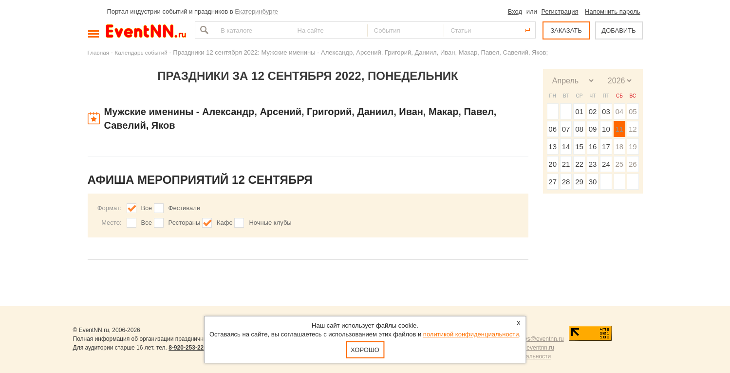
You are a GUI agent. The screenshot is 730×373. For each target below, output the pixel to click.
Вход (515, 11)
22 (579, 164)
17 (606, 146)
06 (552, 129)
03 (606, 111)
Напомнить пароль (612, 11)
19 (633, 146)
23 (593, 164)
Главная (98, 52)
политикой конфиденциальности (471, 334)
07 (566, 129)
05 (633, 111)
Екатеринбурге (256, 11)
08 (579, 129)
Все (146, 208)
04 (619, 111)
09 (593, 129)
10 (606, 129)
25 (619, 164)
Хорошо (365, 349)
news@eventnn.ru (540, 338)
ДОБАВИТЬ (618, 30)
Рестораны (184, 222)
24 (606, 164)
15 (579, 146)
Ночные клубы (270, 222)
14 (566, 146)
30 (593, 181)
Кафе (225, 222)
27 (552, 181)
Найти (203, 30)
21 (566, 164)
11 (619, 129)
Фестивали (184, 208)
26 (633, 164)
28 (566, 181)
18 (619, 146)
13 (552, 146)
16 (593, 146)
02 (593, 111)
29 (579, 181)
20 (552, 164)
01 (579, 111)
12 (633, 129)
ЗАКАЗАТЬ (566, 30)
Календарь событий (141, 52)
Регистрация (559, 11)
